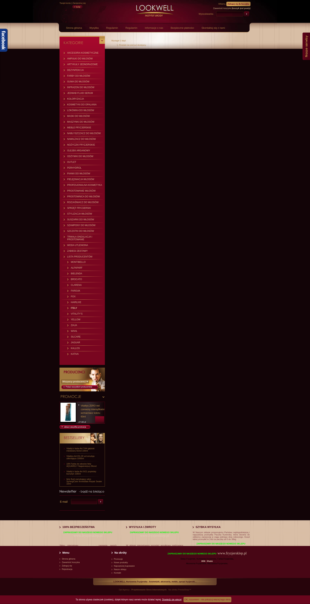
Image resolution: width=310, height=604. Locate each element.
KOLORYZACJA (75, 99)
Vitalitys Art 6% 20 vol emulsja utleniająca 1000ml (80, 457)
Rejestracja (67, 569)
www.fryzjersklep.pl (88, 536)
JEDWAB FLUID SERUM (80, 93)
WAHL (74, 331)
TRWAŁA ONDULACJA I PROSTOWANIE (79, 238)
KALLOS (75, 348)
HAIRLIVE (76, 302)
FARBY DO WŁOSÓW (78, 76)
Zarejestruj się (79, 3)
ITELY (74, 308)
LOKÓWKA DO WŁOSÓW (80, 110)
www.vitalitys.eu (88, 545)
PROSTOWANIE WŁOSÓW (81, 190)
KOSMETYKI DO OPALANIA (82, 104)
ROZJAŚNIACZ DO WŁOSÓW (83, 202)
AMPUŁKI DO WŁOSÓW (80, 58)
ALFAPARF (76, 267)
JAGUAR (75, 342)
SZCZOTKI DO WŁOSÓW (80, 231)
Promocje (118, 559)
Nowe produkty (121, 562)
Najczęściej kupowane (124, 566)
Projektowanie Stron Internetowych (149, 589)
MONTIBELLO (78, 262)
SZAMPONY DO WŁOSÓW (81, 225)
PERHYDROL (74, 167)
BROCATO (76, 279)
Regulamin (112, 27)
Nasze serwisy (306, 46)
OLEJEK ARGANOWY (78, 150)
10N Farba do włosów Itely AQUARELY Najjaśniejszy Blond (81, 465)
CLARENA (76, 285)
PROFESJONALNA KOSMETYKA (84, 185)
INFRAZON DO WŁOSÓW (80, 87)
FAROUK (75, 290)
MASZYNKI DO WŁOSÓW (80, 121)
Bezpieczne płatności (182, 27)
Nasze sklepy (120, 569)
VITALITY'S (76, 313)
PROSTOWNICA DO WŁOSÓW (83, 196)
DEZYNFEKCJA (75, 70)
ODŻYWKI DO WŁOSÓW (80, 156)
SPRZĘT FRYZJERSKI (79, 208)
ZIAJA (74, 325)
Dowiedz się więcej (171, 599)
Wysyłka (94, 27)
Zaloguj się (67, 566)
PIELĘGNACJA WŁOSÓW (80, 179)
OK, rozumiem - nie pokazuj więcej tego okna (207, 599)
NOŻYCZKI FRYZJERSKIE (81, 144)
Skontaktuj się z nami (213, 27)
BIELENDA (76, 273)
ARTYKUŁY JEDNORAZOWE (82, 64)
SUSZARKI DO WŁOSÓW (80, 219)
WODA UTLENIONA (77, 245)
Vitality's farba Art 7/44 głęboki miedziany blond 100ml (80, 449)
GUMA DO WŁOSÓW (78, 81)
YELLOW (75, 319)
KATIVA (75, 354)
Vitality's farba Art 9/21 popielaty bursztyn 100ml (81, 472)
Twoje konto (65, 3)
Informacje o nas (154, 27)
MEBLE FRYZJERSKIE (79, 127)
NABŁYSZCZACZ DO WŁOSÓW (84, 133)
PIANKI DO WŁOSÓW (78, 173)
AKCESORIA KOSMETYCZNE (83, 53)
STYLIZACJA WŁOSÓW (79, 213)
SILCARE (76, 336)
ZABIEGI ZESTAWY (77, 251)
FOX (73, 296)
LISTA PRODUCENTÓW (79, 256)
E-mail (64, 501)
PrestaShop (183, 589)
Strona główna (74, 27)
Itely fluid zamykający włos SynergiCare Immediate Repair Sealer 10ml (84, 481)
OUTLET (71, 162)
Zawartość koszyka (71, 562)
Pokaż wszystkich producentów (79, 387)
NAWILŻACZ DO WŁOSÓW (81, 139)
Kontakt (117, 573)
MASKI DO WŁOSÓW (78, 116)
